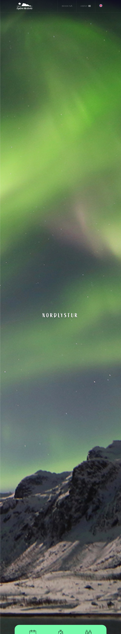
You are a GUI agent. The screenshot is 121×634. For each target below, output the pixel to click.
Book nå (67, 6)
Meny (86, 5)
